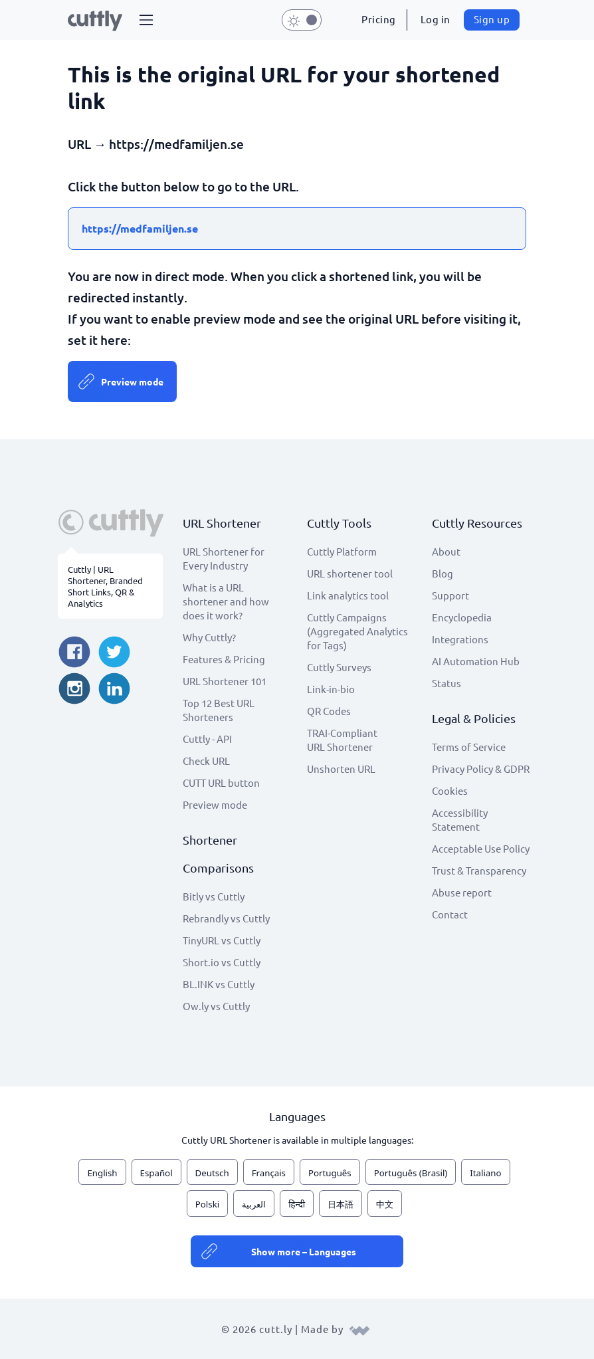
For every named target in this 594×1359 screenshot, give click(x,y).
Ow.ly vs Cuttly (216, 1005)
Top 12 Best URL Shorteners (218, 709)
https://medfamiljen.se (140, 228)
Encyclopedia (462, 617)
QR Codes (329, 710)
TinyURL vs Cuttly (221, 940)
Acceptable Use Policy (481, 848)
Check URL (206, 760)
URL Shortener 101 (224, 681)
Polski (207, 1204)
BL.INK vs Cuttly (218, 984)
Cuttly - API (207, 738)
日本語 (340, 1204)
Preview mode (132, 381)
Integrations (460, 639)
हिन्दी (296, 1204)
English (102, 1173)
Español (156, 1173)
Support (450, 595)
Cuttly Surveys (339, 667)
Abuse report (462, 892)
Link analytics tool (348, 595)
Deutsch (212, 1173)
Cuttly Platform (342, 551)
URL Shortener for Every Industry (223, 558)
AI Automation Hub (476, 661)
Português (329, 1173)
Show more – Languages (303, 1251)
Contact (450, 914)
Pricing (378, 19)
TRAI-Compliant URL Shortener (342, 739)
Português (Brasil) (411, 1173)
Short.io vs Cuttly (221, 962)
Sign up (492, 19)
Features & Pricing (224, 659)
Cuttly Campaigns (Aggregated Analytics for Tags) (357, 631)
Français (269, 1173)
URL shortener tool (350, 573)
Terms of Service (469, 746)
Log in (435, 19)
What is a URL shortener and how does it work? (226, 601)
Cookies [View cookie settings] (450, 790)
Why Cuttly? (209, 637)
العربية (254, 1204)
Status (446, 683)
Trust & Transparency (479, 870)
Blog (442, 573)
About (446, 551)
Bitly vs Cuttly (214, 896)
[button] (146, 20)
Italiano (485, 1173)
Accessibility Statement (460, 819)
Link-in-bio (331, 688)
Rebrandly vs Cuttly (226, 918)
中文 (384, 1204)
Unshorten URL (341, 768)
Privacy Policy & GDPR (481, 768)
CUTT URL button (221, 782)
